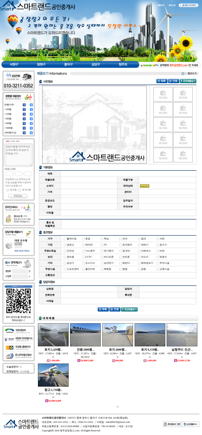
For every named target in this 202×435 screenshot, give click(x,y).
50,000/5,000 (85, 360)
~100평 (8, 109)
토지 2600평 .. (118, 349)
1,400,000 (53, 360)
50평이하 (9, 104)
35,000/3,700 (182, 360)
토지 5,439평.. (53, 349)
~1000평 (8, 128)
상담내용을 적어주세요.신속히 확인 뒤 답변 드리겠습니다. (18, 155)
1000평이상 (10, 132)
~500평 (8, 123)
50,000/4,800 (53, 400)
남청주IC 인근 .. (182, 349)
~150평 (8, 114)
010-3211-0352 (22, 250)
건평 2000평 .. (85, 349)
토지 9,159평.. (150, 349)
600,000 (117, 360)
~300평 (8, 118)
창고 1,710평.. (53, 389)
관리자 (18, 247)
